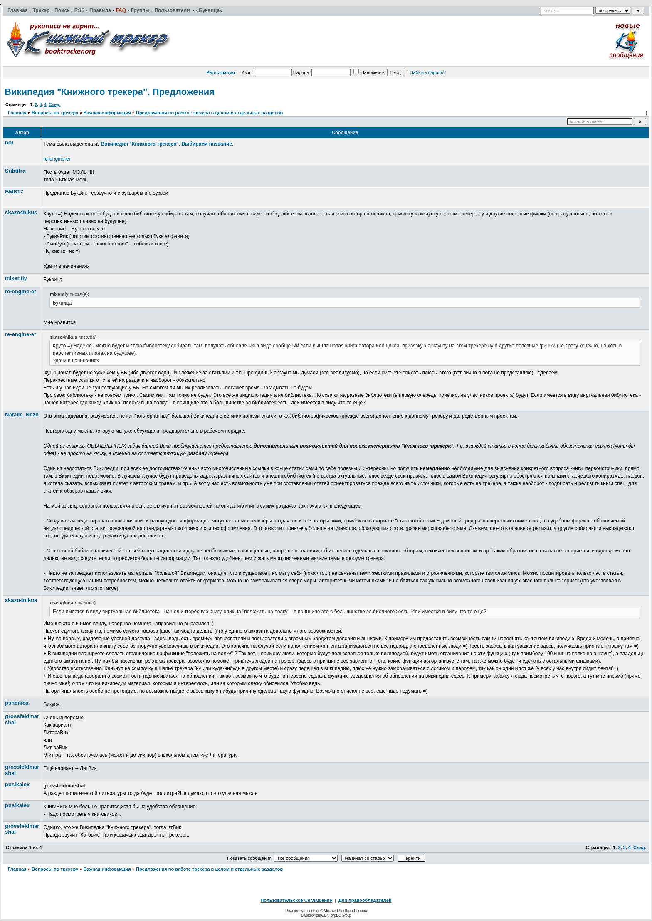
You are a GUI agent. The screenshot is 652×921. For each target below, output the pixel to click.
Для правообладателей (365, 900)
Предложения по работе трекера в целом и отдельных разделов (209, 112)
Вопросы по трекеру (55, 112)
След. (54, 104)
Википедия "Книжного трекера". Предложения (110, 92)
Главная (17, 112)
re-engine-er (56, 159)
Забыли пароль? (428, 72)
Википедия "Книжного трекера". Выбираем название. (167, 144)
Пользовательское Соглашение (296, 900)
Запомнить (368, 72)
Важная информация (107, 112)
